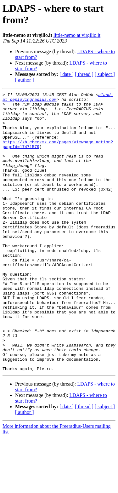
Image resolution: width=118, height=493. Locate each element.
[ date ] (66, 74)
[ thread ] (84, 74)
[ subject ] (105, 74)
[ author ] (24, 80)
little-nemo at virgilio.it (76, 35)
